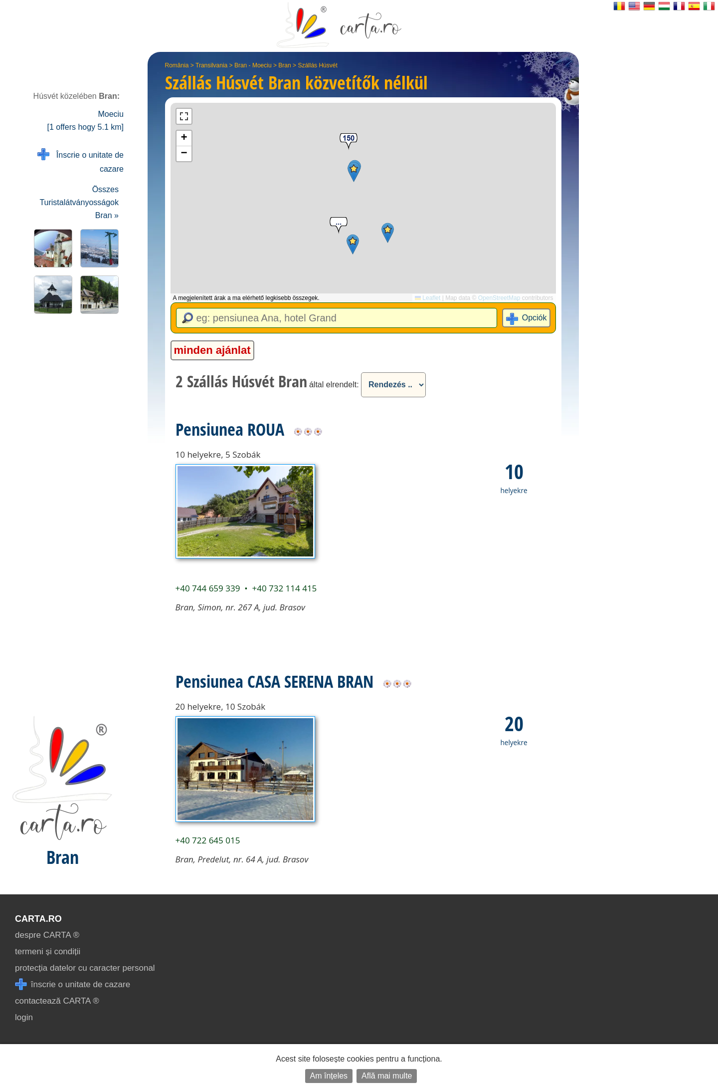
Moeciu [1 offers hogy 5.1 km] (85, 120)
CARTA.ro (38, 919)
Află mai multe (386, 1076)
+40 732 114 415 (284, 588)
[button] (387, 233)
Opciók (534, 317)
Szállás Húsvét (317, 65)
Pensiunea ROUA (230, 429)
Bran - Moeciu (253, 65)
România (177, 65)
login (24, 1017)
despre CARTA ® (47, 935)
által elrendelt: (334, 384)
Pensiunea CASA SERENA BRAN (274, 681)
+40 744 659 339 (208, 588)
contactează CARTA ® (57, 1001)
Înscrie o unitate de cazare (80, 161)
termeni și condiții (47, 951)
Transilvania (211, 65)
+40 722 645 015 (208, 840)
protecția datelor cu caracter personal (85, 968)
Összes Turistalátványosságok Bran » (79, 202)
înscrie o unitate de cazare (72, 984)
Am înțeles (329, 1076)
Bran (284, 65)
